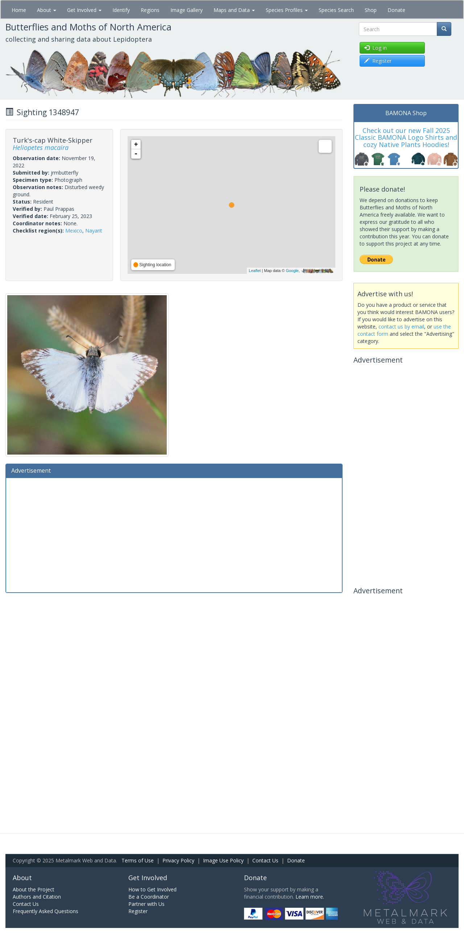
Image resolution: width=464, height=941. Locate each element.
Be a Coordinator (148, 896)
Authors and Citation (37, 896)
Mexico (73, 230)
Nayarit (93, 230)
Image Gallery (186, 10)
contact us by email (401, 326)
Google (292, 270)
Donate (396, 10)
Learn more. (309, 896)
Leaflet (255, 270)
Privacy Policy (178, 860)
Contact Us (265, 860)
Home (19, 10)
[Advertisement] (174, 534)
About (46, 10)
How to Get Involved (152, 889)
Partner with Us (146, 903)
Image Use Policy (223, 860)
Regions (150, 10)
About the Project (33, 889)
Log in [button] (375, 47)
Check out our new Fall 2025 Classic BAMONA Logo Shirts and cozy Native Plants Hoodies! (406, 137)
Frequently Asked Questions (45, 911)
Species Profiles (287, 10)
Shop (371, 10)
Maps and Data (234, 10)
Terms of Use (137, 860)
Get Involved (84, 10)
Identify (121, 10)
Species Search (336, 10)
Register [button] (378, 60)
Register (138, 911)
